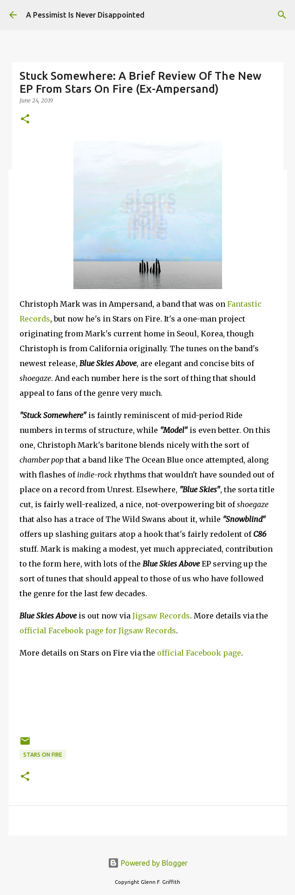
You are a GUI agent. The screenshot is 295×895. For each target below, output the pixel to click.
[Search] (282, 15)
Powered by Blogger (148, 863)
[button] (25, 119)
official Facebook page (199, 652)
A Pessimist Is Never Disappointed (85, 15)
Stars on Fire (42, 755)
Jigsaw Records (161, 615)
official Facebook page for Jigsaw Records (98, 630)
